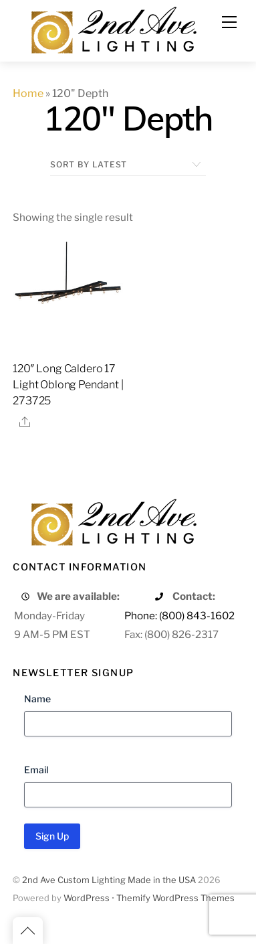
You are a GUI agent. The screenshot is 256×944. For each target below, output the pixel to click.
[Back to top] (28, 930)
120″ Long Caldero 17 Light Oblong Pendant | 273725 (68, 384)
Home (28, 93)
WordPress (86, 898)
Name (37, 698)
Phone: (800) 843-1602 (179, 615)
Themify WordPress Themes (175, 898)
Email (36, 769)
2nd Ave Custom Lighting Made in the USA (109, 880)
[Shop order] (128, 164)
